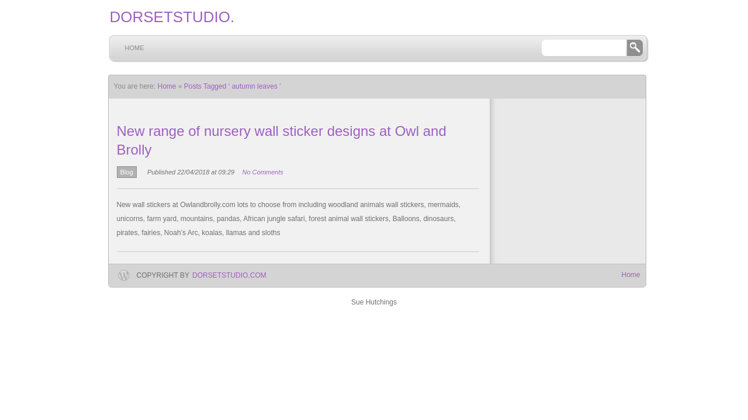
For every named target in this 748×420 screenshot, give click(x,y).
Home (134, 47)
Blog (126, 172)
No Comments (262, 172)
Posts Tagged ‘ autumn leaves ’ (232, 86)
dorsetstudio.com (229, 275)
